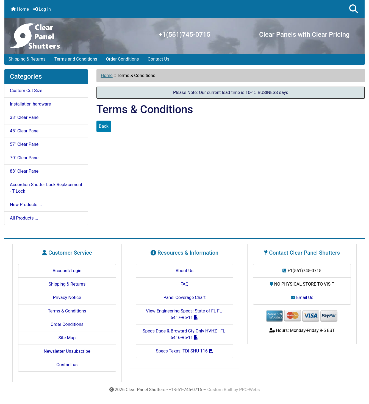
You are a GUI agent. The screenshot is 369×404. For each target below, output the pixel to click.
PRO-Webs (249, 389)
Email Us (302, 297)
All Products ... (24, 218)
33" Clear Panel (25, 117)
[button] (353, 9)
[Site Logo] (36, 35)
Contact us (66, 364)
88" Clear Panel (25, 171)
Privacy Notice (67, 297)
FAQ (184, 284)
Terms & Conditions (67, 311)
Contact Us (159, 59)
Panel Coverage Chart (184, 297)
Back (104, 126)
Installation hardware (30, 104)
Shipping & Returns (27, 59)
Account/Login (66, 270)
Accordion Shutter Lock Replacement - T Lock (46, 188)
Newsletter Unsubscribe (67, 351)
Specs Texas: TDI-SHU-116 (184, 351)
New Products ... (26, 204)
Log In (42, 9)
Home (20, 9)
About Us (184, 270)
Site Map (67, 337)
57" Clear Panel (25, 144)
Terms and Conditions (75, 59)
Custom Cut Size (26, 90)
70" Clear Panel (25, 157)
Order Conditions (122, 59)
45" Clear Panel (25, 130)
